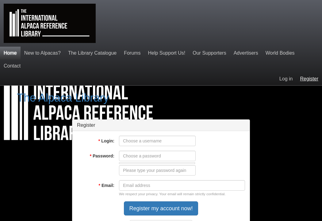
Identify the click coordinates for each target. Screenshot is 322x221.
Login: (106, 140)
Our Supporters (209, 53)
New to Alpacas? (42, 53)
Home (10, 53)
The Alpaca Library (63, 97)
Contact (12, 65)
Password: (102, 155)
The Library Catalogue (92, 53)
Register (309, 78)
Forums (132, 53)
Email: (106, 185)
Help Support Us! (166, 53)
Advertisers (246, 53)
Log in (286, 78)
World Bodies (280, 53)
